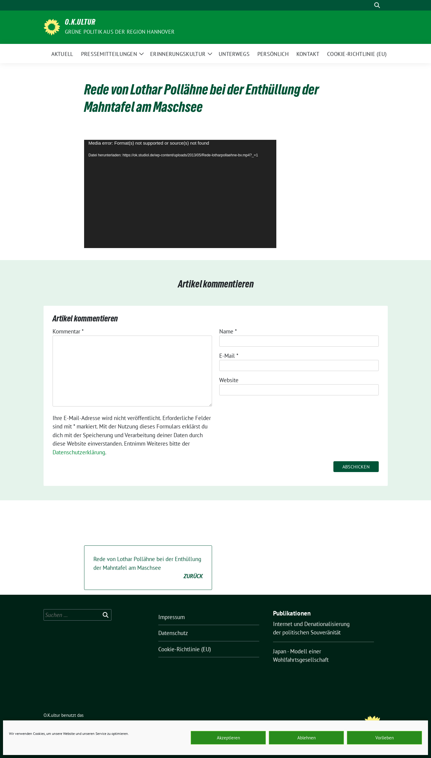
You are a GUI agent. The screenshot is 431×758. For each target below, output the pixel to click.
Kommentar (68, 331)
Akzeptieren (228, 738)
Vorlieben (384, 738)
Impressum (171, 617)
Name (228, 331)
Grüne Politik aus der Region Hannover (120, 31)
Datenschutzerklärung (79, 452)
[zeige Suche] (377, 5)
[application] (180, 194)
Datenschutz (173, 633)
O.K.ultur (80, 23)
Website (228, 380)
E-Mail (228, 355)
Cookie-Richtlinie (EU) (184, 649)
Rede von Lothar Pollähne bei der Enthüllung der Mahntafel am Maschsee (148, 568)
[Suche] (368, 5)
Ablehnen (306, 738)
